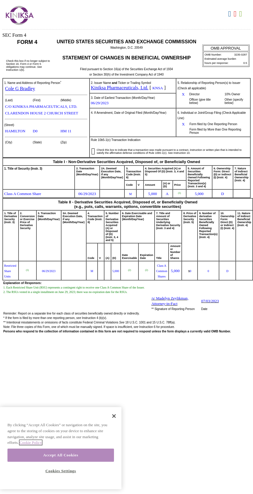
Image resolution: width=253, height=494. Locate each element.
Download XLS (241, 14)
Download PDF (236, 14)
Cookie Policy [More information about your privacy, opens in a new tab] (31, 442)
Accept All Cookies (60, 455)
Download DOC (230, 14)
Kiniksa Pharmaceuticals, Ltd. (120, 87)
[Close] (114, 416)
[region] (60, 448)
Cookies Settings (60, 471)
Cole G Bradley (20, 88)
